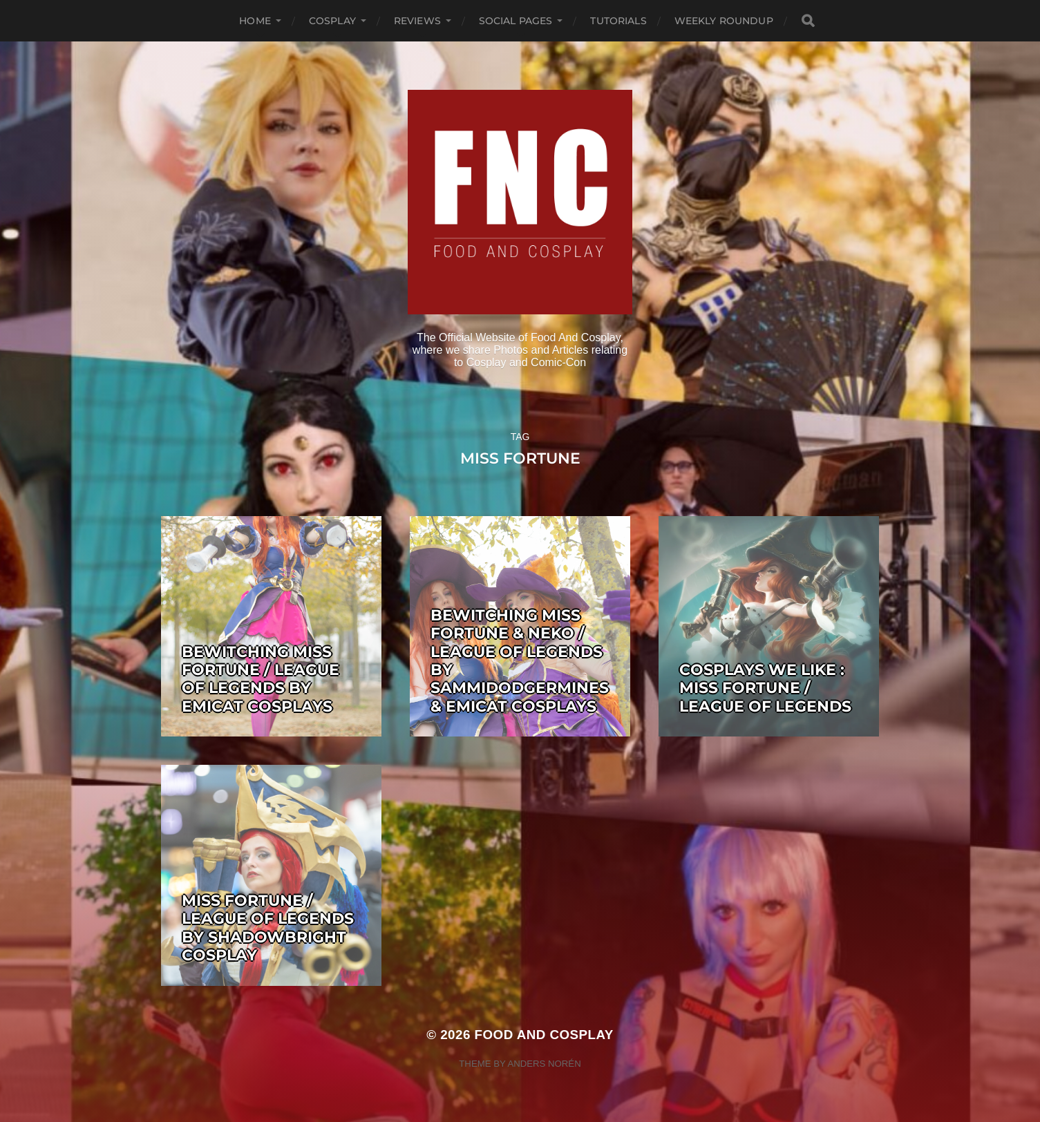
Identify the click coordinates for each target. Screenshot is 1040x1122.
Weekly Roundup (723, 21)
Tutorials (618, 21)
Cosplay (332, 21)
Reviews (417, 21)
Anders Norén (543, 1063)
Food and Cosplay (544, 1034)
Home (255, 21)
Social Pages (516, 21)
